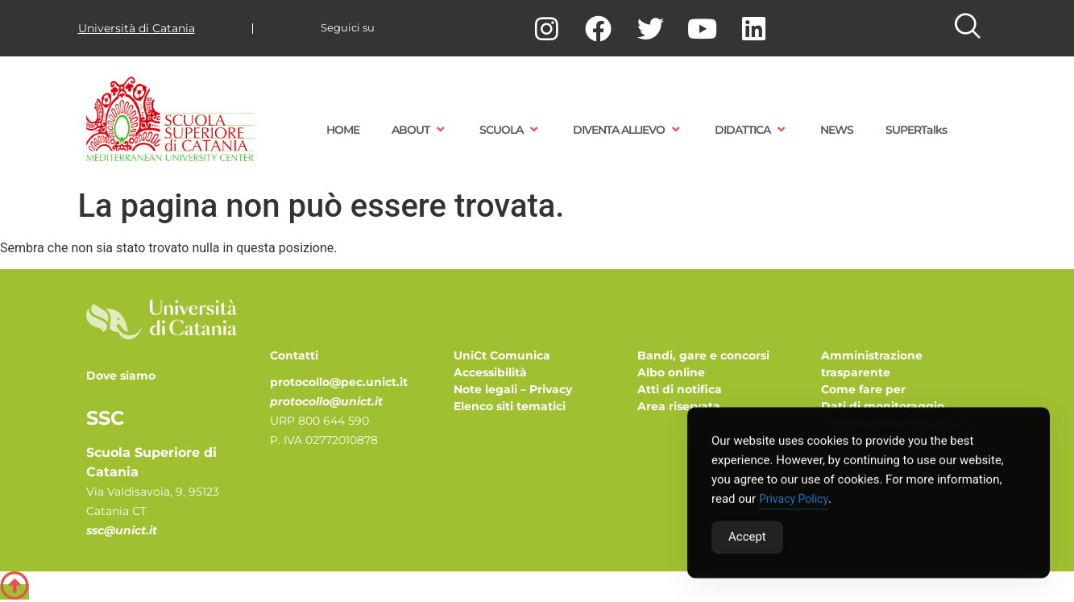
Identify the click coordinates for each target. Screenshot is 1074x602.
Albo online (671, 372)
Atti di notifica (679, 389)
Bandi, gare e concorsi (703, 355)
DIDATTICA (751, 129)
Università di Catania (136, 28)
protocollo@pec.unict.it (339, 382)
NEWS (836, 129)
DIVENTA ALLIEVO (627, 129)
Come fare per (863, 389)
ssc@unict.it (121, 530)
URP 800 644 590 (319, 420)
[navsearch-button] (967, 28)
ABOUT (419, 129)
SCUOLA (510, 129)
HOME (342, 129)
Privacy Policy (793, 501)
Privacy (550, 389)
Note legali (485, 389)
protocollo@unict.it (326, 401)
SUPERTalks (916, 129)
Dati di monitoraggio (882, 406)
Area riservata (678, 406)
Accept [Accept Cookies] (747, 539)
